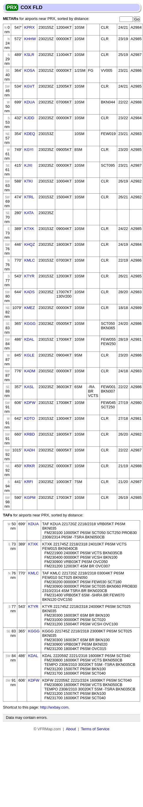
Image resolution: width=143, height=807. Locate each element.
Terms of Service (95, 729)
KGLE (29, 355)
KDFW (29, 402)
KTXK (29, 228)
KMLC (29, 260)
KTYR (29, 276)
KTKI (28, 181)
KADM (29, 371)
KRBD (29, 434)
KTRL (29, 197)
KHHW (30, 39)
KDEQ (29, 134)
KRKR (29, 466)
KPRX (29, 27)
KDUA (29, 102)
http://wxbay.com (54, 707)
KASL (29, 387)
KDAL (29, 339)
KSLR (29, 54)
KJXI (28, 165)
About (71, 729)
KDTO (29, 418)
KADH (29, 450)
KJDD (29, 118)
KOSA (29, 70)
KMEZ (29, 308)
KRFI (28, 482)
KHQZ (29, 244)
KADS (29, 292)
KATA (28, 213)
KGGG (30, 323)
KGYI (28, 149)
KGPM (29, 497)
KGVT (29, 86)
